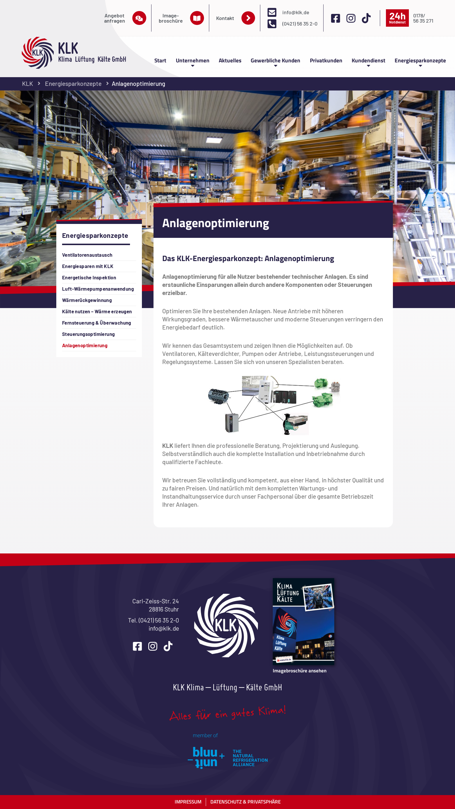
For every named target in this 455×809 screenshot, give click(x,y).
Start (160, 60)
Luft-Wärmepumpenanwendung (98, 289)
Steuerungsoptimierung (88, 334)
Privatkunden (326, 60)
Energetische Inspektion (89, 277)
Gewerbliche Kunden (275, 62)
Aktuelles (230, 60)
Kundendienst (368, 62)
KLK (27, 83)
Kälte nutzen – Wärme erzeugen (97, 311)
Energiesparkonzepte (420, 62)
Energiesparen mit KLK (87, 266)
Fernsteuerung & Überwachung (96, 322)
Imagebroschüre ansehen (299, 670)
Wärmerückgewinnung (87, 300)
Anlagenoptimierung (84, 345)
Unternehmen (193, 62)
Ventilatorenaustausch (87, 255)
